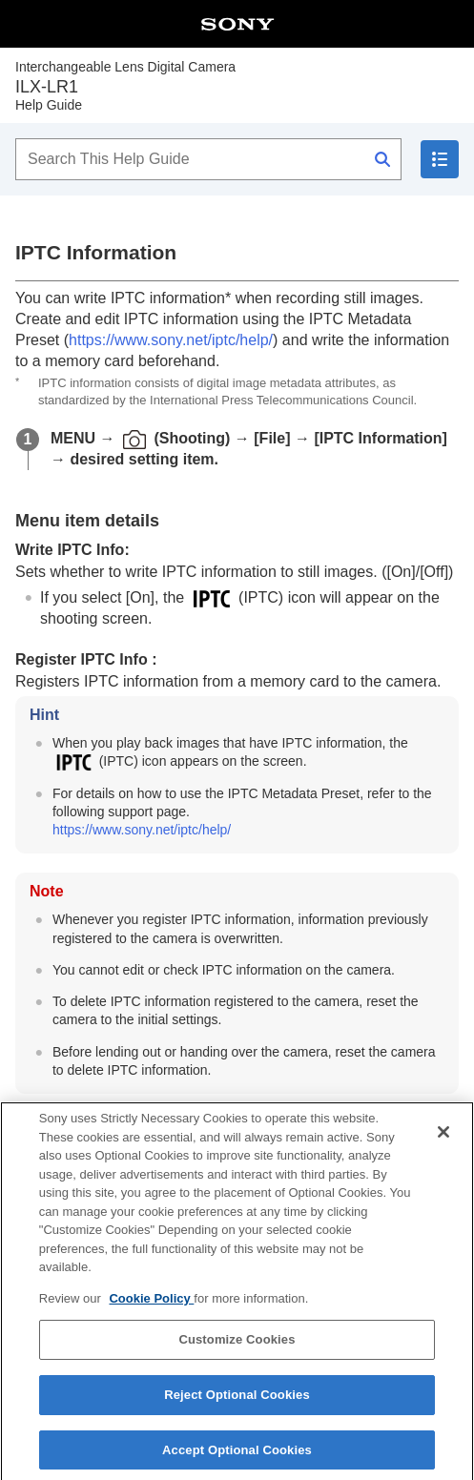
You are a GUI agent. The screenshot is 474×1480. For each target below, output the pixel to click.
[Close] (443, 1144)
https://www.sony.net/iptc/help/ (171, 340)
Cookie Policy (151, 1311)
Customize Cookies (236, 1352)
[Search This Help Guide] (208, 159)
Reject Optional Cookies (237, 1407)
